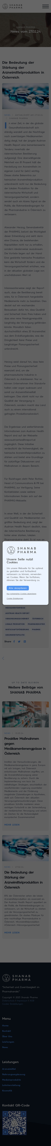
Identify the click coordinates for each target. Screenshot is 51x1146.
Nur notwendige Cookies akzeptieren (21, 594)
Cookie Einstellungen (15, 598)
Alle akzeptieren (18, 588)
